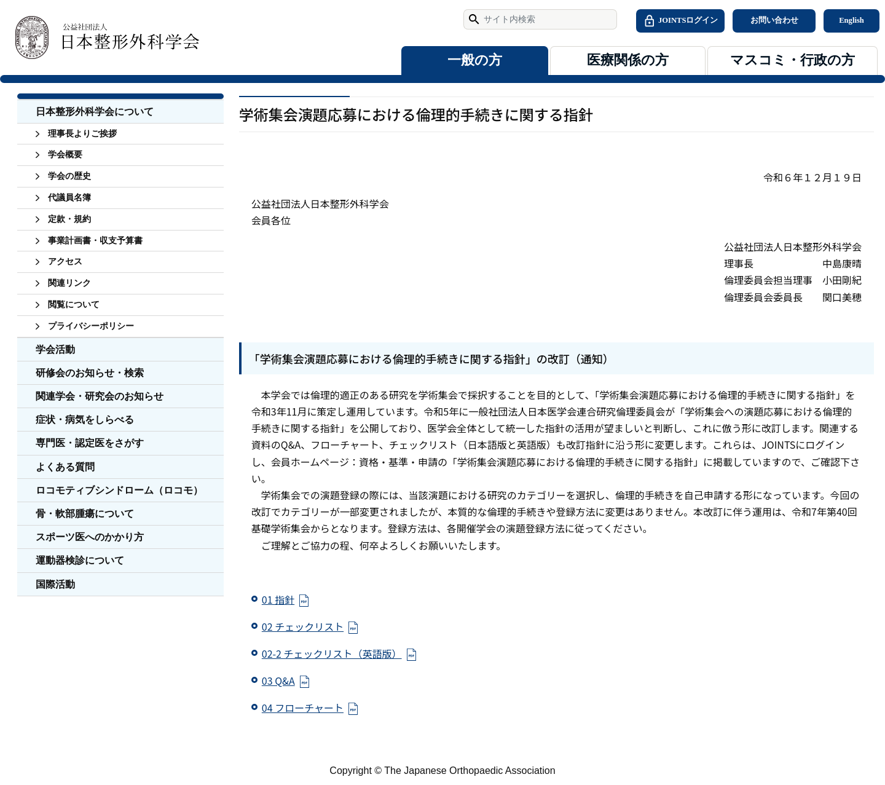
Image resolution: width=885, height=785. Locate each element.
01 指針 (278, 599)
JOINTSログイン (680, 21)
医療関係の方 (628, 60)
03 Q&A (278, 680)
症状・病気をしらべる (85, 419)
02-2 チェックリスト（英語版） (332, 653)
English (851, 20)
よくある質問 (65, 467)
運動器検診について (80, 560)
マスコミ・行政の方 (792, 60)
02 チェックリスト (303, 626)
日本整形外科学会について (95, 111)
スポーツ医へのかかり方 (90, 537)
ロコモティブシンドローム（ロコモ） (119, 490)
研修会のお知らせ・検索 (90, 373)
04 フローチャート (303, 707)
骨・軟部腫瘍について (85, 513)
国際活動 (55, 584)
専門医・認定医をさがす (90, 443)
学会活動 (55, 349)
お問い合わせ (774, 20)
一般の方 (474, 60)
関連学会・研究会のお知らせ (99, 396)
